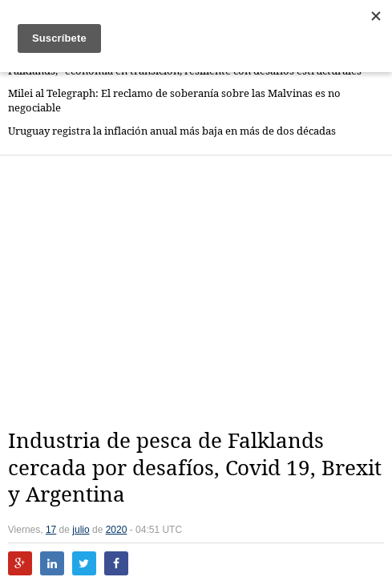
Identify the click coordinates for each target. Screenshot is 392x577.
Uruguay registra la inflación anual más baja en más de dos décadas (172, 131)
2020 (116, 529)
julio (80, 529)
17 (51, 529)
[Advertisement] (200, 292)
